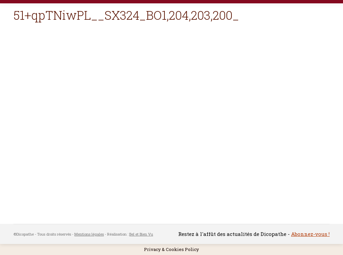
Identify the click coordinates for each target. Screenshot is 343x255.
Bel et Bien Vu (141, 234)
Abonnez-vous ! (310, 234)
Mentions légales (89, 234)
